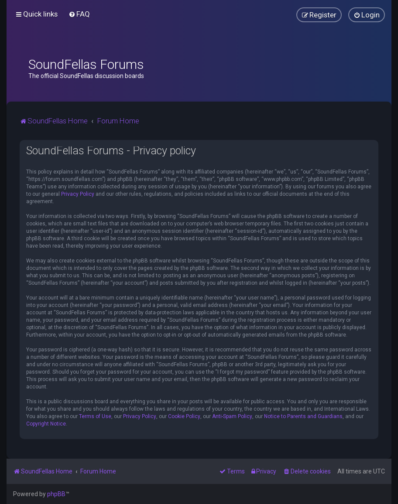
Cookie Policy (184, 416)
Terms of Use (95, 416)
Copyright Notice (46, 424)
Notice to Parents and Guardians (303, 416)
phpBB (56, 493)
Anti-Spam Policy (232, 416)
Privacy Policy (77, 194)
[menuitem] (79, 13)
